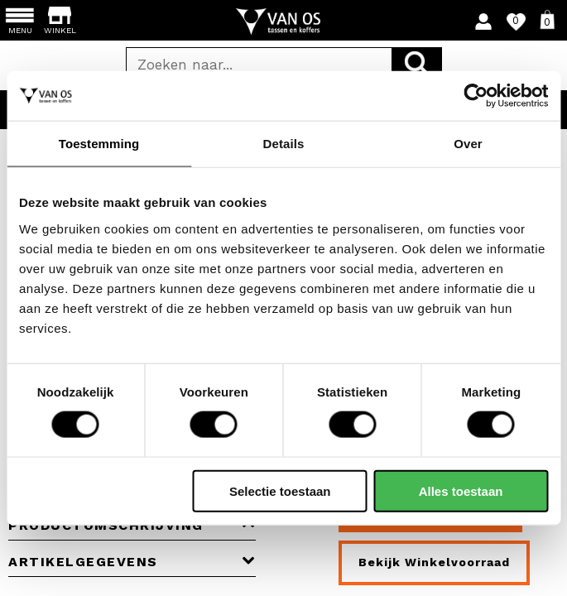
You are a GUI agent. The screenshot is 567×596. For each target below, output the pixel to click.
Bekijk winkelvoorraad (434, 562)
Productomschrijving (132, 525)
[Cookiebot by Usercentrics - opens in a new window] (475, 96)
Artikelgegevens (132, 562)
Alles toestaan (461, 490)
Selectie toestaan (280, 490)
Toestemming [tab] (99, 144)
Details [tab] (284, 144)
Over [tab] (468, 144)
